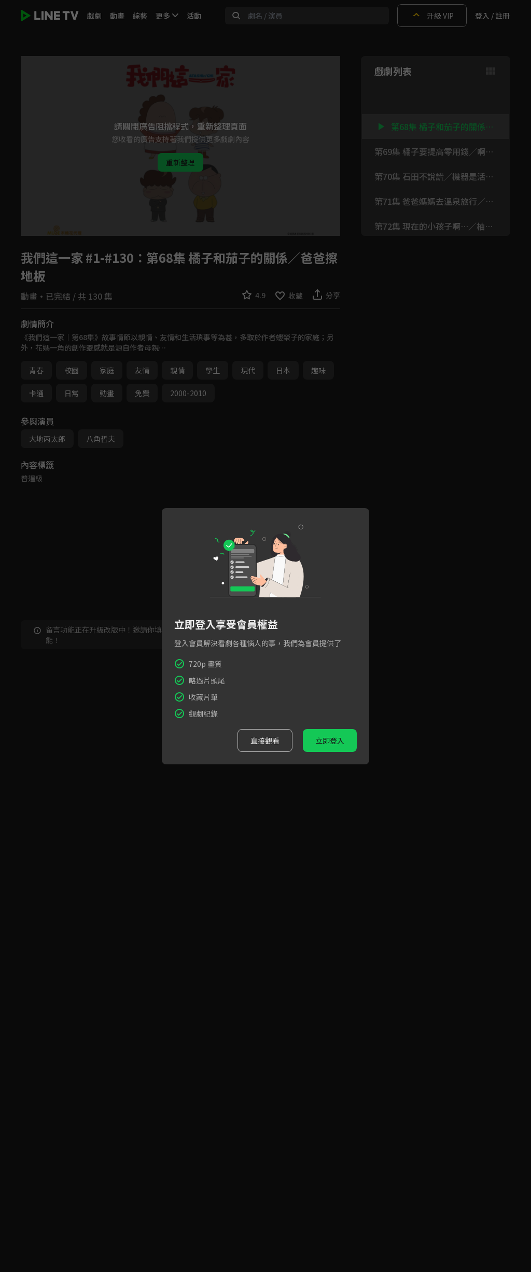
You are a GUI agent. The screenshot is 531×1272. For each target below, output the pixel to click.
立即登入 (329, 740)
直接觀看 (265, 740)
